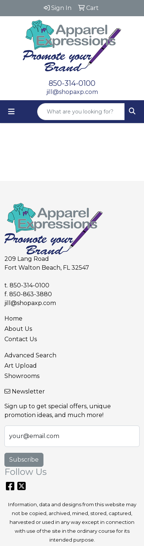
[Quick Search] (81, 111)
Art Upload (20, 365)
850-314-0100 (72, 83)
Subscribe (24, 459)
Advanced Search (30, 355)
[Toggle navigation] (11, 111)
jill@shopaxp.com (72, 91)
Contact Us (20, 339)
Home (13, 318)
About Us (18, 328)
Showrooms (21, 375)
